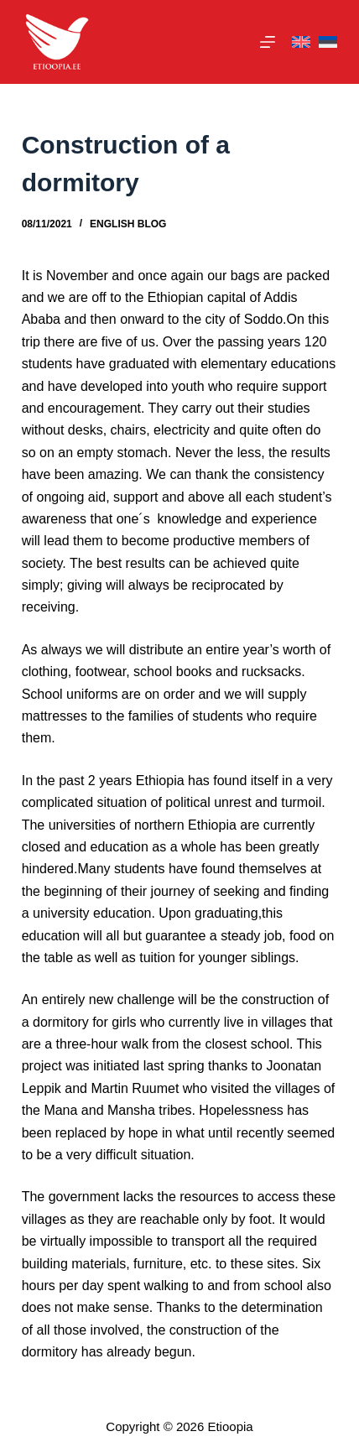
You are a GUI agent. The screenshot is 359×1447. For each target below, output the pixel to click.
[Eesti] (328, 42)
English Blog (128, 224)
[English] (301, 42)
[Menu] (267, 41)
